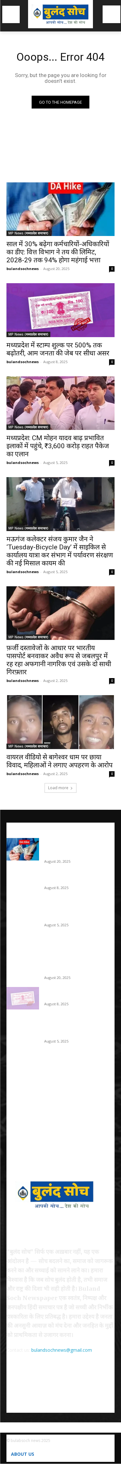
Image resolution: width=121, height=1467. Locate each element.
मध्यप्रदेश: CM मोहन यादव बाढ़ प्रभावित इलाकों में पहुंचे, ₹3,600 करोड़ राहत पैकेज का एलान (57, 446)
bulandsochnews (22, 268)
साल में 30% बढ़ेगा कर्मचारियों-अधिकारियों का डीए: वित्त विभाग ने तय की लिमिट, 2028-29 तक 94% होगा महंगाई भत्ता (57, 252)
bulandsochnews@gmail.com (61, 1350)
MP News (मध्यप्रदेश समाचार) (28, 233)
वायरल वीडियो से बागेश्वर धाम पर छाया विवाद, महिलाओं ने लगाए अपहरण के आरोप (59, 761)
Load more (60, 787)
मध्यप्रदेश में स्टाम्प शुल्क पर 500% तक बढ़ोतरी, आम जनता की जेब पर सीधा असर (57, 349)
